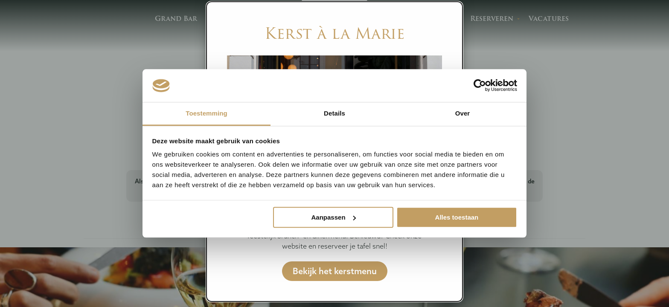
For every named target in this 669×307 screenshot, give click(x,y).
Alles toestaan (457, 217)
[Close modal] (452, 12)
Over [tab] (462, 113)
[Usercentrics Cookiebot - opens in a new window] (479, 85)
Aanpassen (333, 217)
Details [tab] (334, 113)
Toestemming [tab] (206, 113)
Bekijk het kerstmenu (335, 271)
